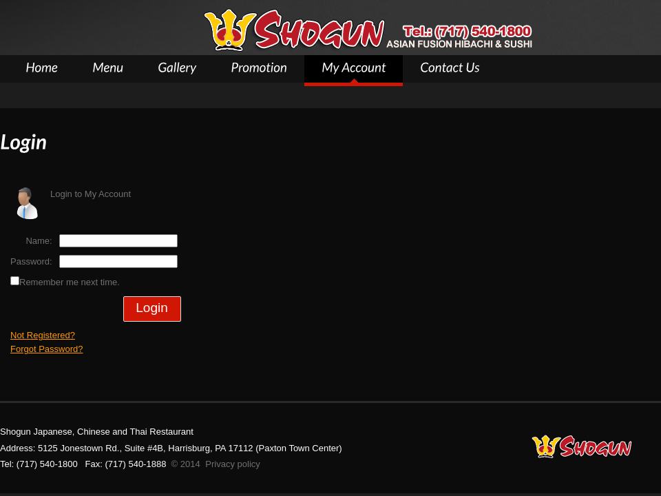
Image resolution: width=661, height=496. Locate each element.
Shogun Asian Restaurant (367, 30)
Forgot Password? (46, 349)
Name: (38, 241)
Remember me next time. (69, 282)
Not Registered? (42, 335)
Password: (31, 261)
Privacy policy (232, 464)
